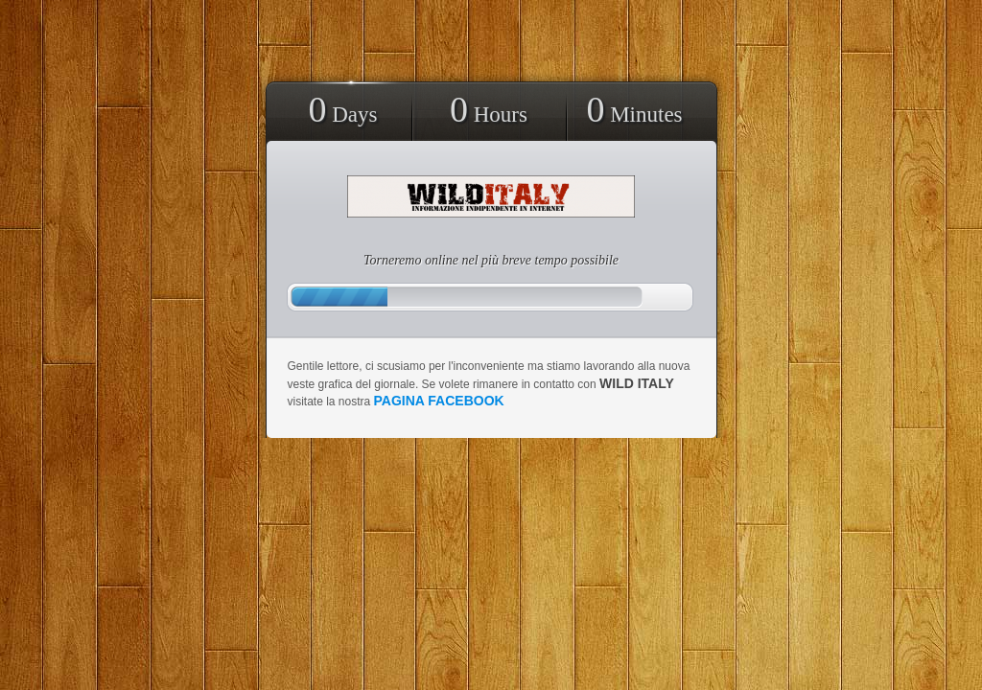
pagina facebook (439, 400)
